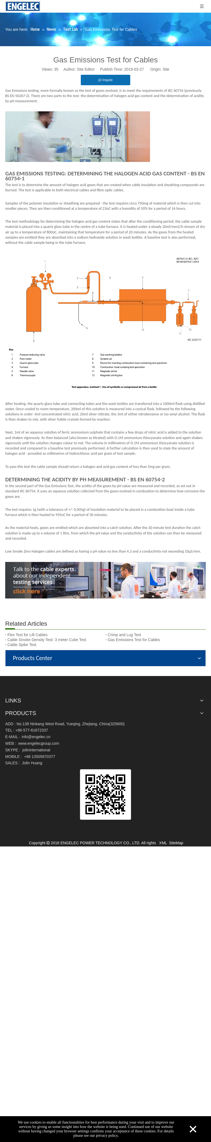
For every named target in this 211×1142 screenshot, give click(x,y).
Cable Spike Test (21, 644)
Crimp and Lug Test (124, 635)
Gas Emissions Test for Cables (134, 640)
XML (163, 843)
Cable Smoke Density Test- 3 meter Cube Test (46, 640)
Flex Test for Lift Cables (27, 635)
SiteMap (176, 843)
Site (166, 69)
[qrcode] (105, 794)
